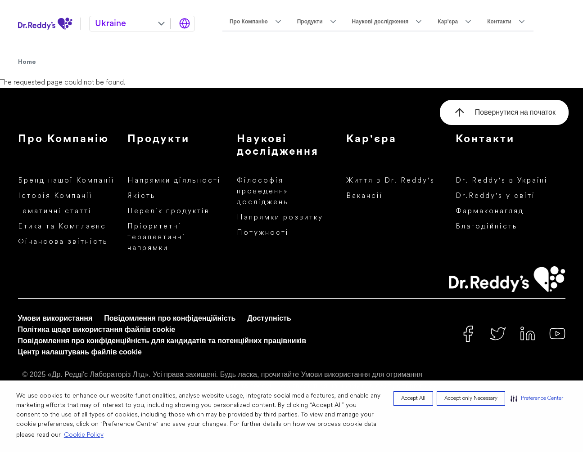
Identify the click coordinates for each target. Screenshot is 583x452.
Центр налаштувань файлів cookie (80, 352)
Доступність (269, 318)
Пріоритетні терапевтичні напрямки (156, 237)
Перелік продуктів (168, 211)
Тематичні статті (55, 211)
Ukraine (110, 23)
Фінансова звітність (63, 242)
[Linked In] (528, 334)
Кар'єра (448, 21)
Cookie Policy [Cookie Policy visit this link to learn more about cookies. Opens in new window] (84, 435)
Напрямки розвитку (280, 217)
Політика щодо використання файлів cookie (97, 329)
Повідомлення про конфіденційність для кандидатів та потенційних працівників (162, 341)
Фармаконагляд (490, 211)
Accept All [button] (413, 398)
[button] (537, 398)
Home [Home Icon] (27, 62)
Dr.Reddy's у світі (495, 196)
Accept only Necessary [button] (470, 398)
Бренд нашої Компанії (66, 180)
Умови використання (55, 318)
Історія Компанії (55, 196)
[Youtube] (557, 334)
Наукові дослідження (380, 21)
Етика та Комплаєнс (62, 226)
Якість (141, 196)
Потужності (263, 233)
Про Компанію (249, 21)
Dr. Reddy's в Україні (502, 180)
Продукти (310, 21)
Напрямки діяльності (174, 180)
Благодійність (487, 226)
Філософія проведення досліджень (263, 191)
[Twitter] (498, 334)
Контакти (499, 21)
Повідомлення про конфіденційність (169, 318)
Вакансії (364, 196)
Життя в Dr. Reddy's (390, 180)
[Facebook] (468, 334)
